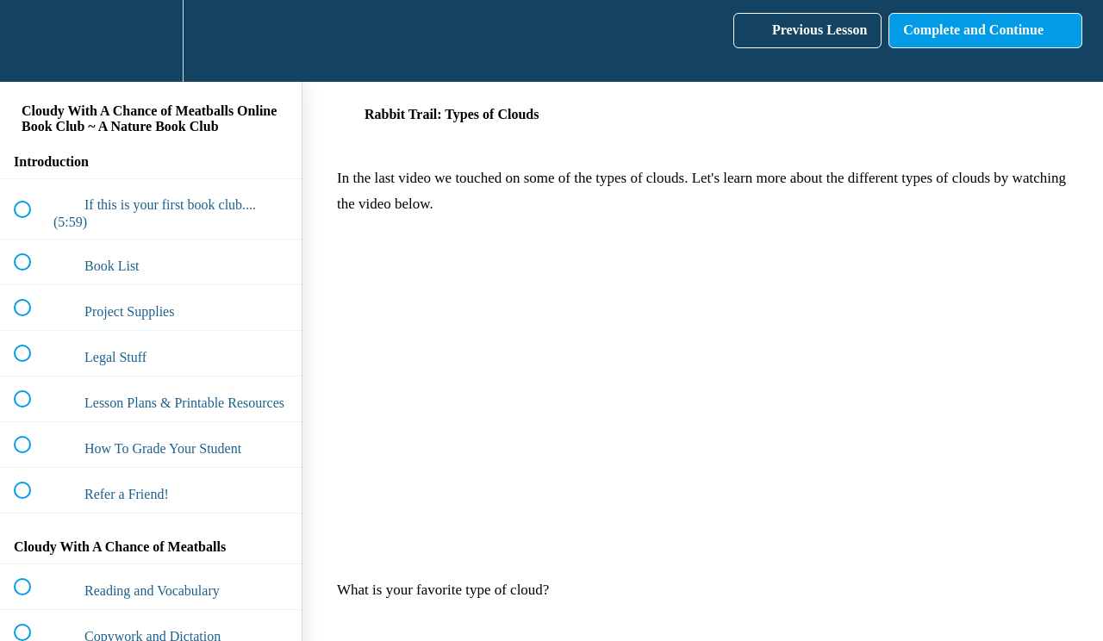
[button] (32, 41)
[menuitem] (151, 41)
